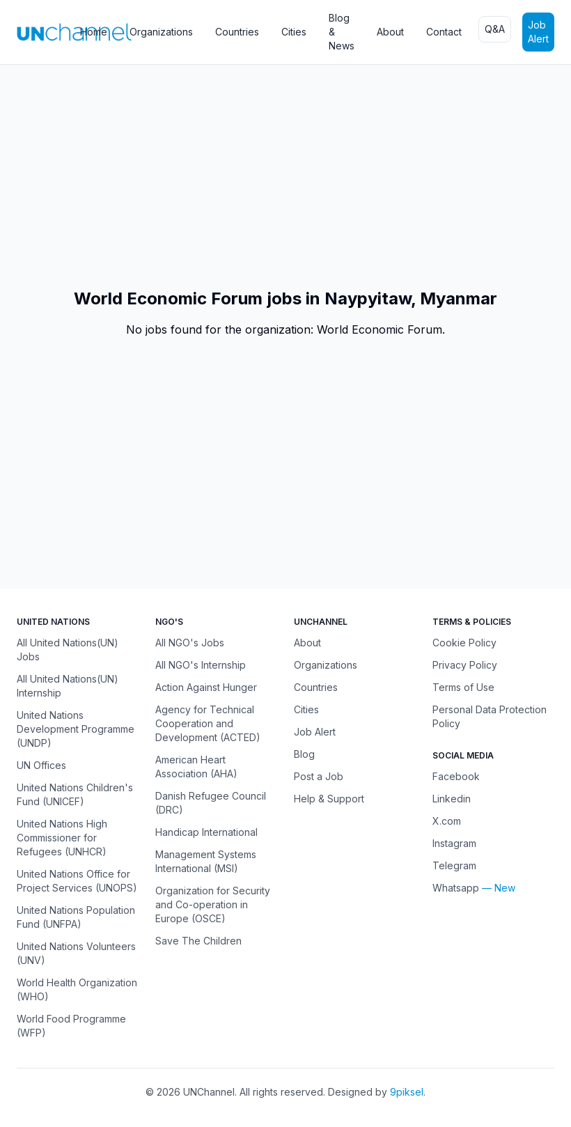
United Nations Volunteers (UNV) (76, 953)
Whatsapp (455, 888)
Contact (444, 32)
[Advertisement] (285, 176)
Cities (293, 32)
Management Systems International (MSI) (205, 861)
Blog (304, 754)
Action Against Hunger (206, 687)
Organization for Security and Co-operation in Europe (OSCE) (212, 904)
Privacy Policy (464, 665)
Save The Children (198, 941)
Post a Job (318, 776)
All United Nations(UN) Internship (67, 686)
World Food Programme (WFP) (71, 1026)
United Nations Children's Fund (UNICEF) (75, 794)
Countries (237, 32)
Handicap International (206, 832)
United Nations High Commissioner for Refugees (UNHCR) (62, 837)
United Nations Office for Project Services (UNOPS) (77, 881)
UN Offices (41, 765)
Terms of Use (463, 687)
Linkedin (451, 799)
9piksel (406, 1092)
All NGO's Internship (200, 665)
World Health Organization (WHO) (77, 989)
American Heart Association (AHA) (196, 766)
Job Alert (538, 32)
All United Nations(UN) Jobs (67, 649)
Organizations (161, 32)
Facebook (456, 776)
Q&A (495, 29)
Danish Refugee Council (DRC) (210, 803)
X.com (446, 821)
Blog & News (341, 32)
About (390, 32)
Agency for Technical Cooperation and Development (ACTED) (207, 723)
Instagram (454, 843)
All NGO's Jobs (189, 642)
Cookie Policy (464, 642)
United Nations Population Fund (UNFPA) (76, 917)
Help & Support (329, 799)
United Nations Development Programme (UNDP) (75, 729)
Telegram (454, 865)
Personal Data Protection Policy (489, 716)
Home (93, 32)
